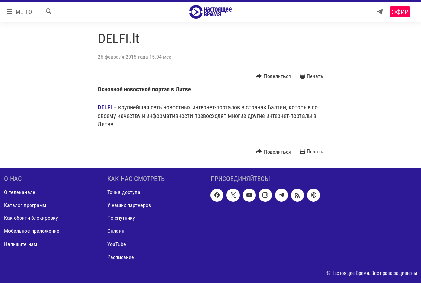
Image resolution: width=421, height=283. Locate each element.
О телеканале (19, 192)
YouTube (116, 244)
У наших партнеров (129, 205)
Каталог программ (25, 205)
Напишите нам (20, 244)
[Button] (273, 76)
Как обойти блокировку (31, 218)
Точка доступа (123, 192)
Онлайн (115, 231)
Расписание (120, 257)
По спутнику (121, 218)
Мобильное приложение (31, 231)
